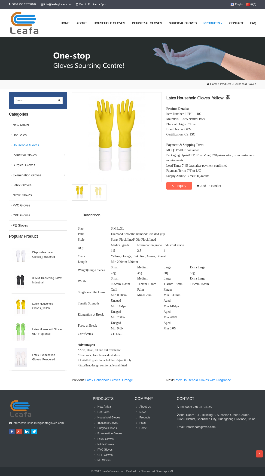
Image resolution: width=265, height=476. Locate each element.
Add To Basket (208, 186)
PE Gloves (20, 225)
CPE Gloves (21, 215)
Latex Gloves (22, 185)
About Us (145, 406)
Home (65, 23)
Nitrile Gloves (22, 195)
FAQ (253, 23)
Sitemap (161, 471)
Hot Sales (20, 135)
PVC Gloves (21, 205)
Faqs (142, 422)
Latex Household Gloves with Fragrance (202, 380)
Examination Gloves (27, 175)
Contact (236, 23)
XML (171, 471)
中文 (251, 4)
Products (213, 23)
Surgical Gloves (183, 23)
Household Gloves (109, 23)
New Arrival (21, 125)
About (81, 23)
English (237, 4)
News (142, 412)
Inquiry (179, 186)
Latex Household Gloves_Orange (109, 380)
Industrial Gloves (147, 23)
